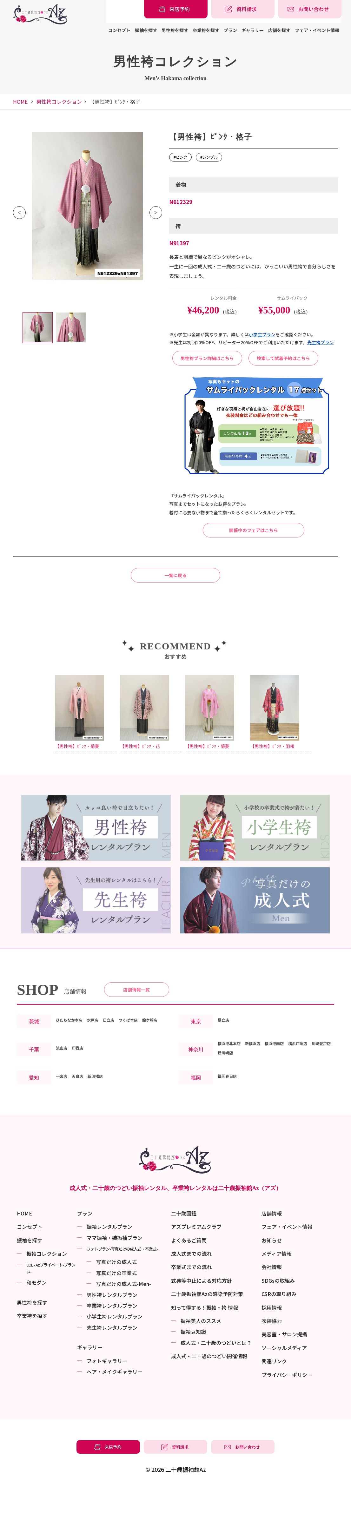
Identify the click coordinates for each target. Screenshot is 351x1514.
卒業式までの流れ (191, 1295)
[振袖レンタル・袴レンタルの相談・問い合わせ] (309, 9)
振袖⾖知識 (193, 1359)
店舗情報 (272, 1241)
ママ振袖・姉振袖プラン (114, 1265)
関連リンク (274, 1389)
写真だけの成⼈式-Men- (123, 1311)
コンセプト (119, 30)
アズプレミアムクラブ (196, 1254)
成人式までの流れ (191, 1281)
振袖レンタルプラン (109, 1254)
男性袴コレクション (59, 101)
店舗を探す (279, 30)
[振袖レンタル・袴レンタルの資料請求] (243, 9)
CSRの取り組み (279, 1322)
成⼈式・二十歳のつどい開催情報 (209, 1384)
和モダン (36, 1310)
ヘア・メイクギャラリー (114, 1399)
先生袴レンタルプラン (112, 1355)
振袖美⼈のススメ (201, 1349)
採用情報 (272, 1335)
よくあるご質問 (189, 1268)
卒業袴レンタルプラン (112, 1333)
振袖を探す (146, 30)
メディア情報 (277, 1281)
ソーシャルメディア (284, 1375)
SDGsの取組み (278, 1308)
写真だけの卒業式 (116, 1300)
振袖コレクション (46, 1281)
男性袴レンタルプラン (112, 1322)
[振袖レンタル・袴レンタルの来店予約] (176, 9)
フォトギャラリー (107, 1388)
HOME (20, 101)
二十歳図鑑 (183, 1241)
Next (155, 212)
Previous (19, 212)
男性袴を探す (175, 30)
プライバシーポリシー (287, 1402)
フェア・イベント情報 (317, 30)
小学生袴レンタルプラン (114, 1344)
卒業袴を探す (206, 30)
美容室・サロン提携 (284, 1362)
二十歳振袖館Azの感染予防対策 (207, 1322)
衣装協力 (272, 1349)
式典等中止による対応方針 (201, 1308)
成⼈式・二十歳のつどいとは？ (216, 1370)
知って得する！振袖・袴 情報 (204, 1335)
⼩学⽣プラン (262, 334)
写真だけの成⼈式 (116, 1289)
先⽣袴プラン (320, 342)
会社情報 (272, 1295)
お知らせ (272, 1268)
